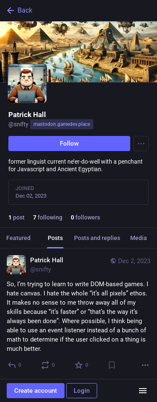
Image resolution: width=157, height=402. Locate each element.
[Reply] (15, 365)
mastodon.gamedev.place (61, 124)
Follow (69, 143)
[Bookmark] (112, 365)
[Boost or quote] (48, 365)
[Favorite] (82, 365)
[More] (145, 365)
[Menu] (141, 143)
